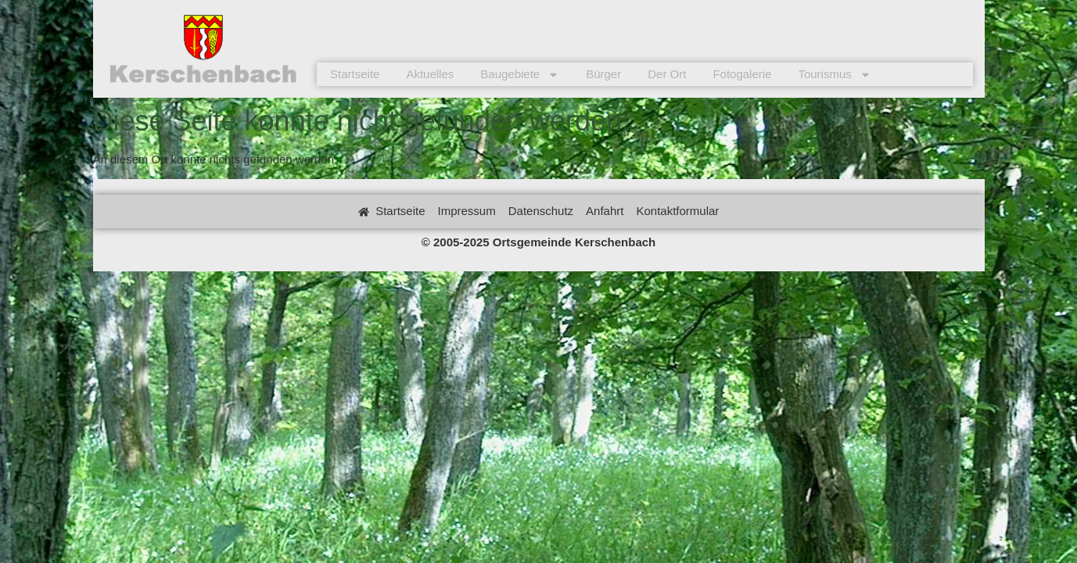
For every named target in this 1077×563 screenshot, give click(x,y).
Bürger (603, 74)
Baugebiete (519, 74)
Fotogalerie (742, 74)
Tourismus (834, 74)
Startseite (354, 74)
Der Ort (667, 74)
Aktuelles (430, 74)
